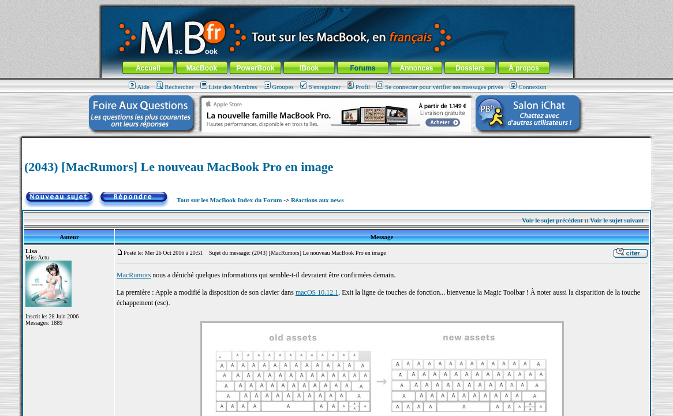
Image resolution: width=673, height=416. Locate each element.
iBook (309, 68)
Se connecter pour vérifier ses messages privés (439, 86)
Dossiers (470, 68)
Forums (362, 68)
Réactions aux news (317, 199)
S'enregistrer (320, 86)
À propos (524, 68)
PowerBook (255, 68)
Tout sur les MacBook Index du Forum (229, 199)
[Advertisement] (336, 142)
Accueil (148, 68)
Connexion (528, 86)
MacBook (201, 68)
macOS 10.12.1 (317, 292)
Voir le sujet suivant (617, 220)
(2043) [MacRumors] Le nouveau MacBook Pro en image (178, 166)
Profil (358, 86)
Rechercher (174, 86)
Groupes (279, 86)
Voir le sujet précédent (552, 220)
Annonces (416, 68)
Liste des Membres (228, 86)
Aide (139, 86)
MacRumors (134, 275)
